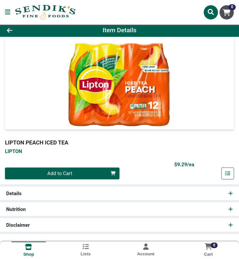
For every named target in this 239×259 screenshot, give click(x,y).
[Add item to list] (227, 173)
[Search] (211, 12)
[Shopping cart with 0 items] (226, 12)
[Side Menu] (7, 12)
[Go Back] (33, 30)
